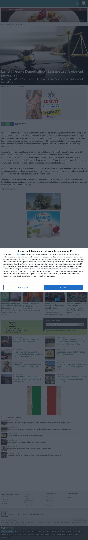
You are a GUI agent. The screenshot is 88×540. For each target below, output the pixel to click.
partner (19, 254)
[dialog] (44, 270)
